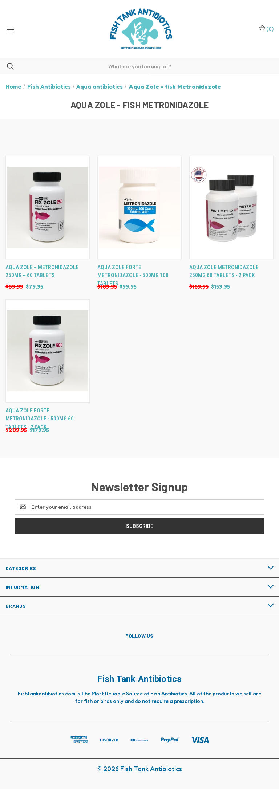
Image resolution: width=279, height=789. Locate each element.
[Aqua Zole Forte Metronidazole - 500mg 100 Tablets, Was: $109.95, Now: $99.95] (139, 207)
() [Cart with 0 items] (266, 28)
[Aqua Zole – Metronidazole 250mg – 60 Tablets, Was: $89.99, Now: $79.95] (47, 207)
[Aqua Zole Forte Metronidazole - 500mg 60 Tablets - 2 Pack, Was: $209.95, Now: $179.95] (47, 351)
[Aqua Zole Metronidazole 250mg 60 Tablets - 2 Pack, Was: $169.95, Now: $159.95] (231, 207)
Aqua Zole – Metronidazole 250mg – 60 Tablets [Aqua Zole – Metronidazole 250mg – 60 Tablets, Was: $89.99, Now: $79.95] (42, 271)
